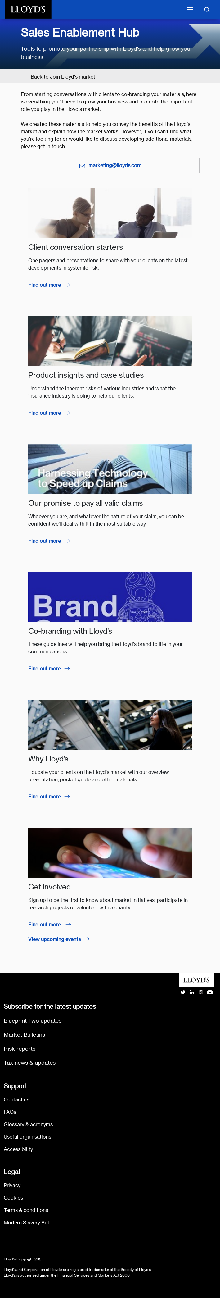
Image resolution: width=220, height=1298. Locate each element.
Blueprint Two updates (32, 1020)
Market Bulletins (24, 1034)
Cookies (13, 1198)
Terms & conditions (26, 1210)
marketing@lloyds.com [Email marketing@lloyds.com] (110, 165)
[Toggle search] (207, 9)
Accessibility (18, 1149)
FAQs (10, 1112)
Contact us (16, 1099)
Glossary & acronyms (28, 1124)
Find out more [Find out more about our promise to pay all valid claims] (44, 541)
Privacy (12, 1185)
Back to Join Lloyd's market (63, 77)
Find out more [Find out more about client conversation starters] (44, 285)
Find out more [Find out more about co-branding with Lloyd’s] (44, 668)
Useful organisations (27, 1137)
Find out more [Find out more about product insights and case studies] (44, 413)
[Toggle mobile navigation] (190, 9)
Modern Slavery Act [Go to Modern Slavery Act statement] (26, 1222)
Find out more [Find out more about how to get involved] (45, 924)
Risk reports (19, 1048)
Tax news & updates (30, 1062)
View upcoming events (54, 939)
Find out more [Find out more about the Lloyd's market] (44, 796)
